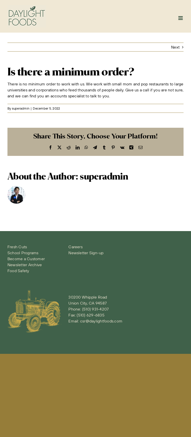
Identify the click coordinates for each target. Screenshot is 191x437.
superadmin (20, 108)
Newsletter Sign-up (85, 252)
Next (175, 47)
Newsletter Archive (24, 264)
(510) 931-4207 (95, 309)
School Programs (23, 252)
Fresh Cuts (17, 246)
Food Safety (18, 270)
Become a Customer (26, 258)
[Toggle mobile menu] (181, 18)
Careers (75, 246)
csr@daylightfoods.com (101, 320)
